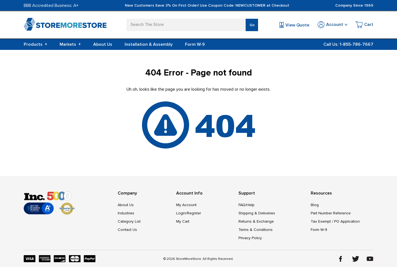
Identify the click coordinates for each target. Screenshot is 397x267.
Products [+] (35, 44)
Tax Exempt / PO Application (335, 221)
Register (194, 213)
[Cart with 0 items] (364, 25)
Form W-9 (195, 44)
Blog (315, 205)
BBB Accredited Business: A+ (51, 5)
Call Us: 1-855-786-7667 (348, 44)
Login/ (181, 213)
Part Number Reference (331, 213)
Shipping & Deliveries (256, 213)
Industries (126, 213)
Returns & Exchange (256, 221)
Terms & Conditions (255, 229)
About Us (102, 44)
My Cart (182, 221)
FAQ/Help (246, 205)
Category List (129, 221)
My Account (186, 205)
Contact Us (127, 229)
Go (252, 25)
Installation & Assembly (149, 44)
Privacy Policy (250, 238)
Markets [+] (70, 44)
